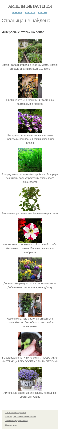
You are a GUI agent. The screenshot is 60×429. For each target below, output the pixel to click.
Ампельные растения (30, 6)
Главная (17, 12)
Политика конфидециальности (16, 421)
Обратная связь (11, 425)
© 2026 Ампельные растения (15, 413)
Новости (30, 12)
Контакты (8, 417)
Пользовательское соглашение (24, 417)
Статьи (42, 12)
